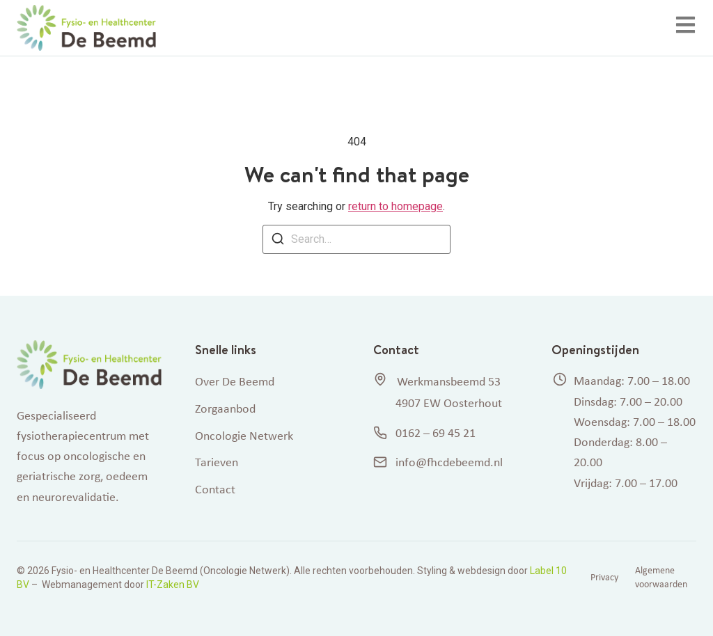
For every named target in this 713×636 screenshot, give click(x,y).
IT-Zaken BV (172, 584)
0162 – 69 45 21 (424, 432)
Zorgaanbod (225, 408)
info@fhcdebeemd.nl (438, 462)
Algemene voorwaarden (661, 577)
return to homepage (395, 206)
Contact (215, 489)
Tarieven (216, 462)
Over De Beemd (234, 381)
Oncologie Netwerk (244, 435)
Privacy (604, 577)
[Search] (278, 241)
